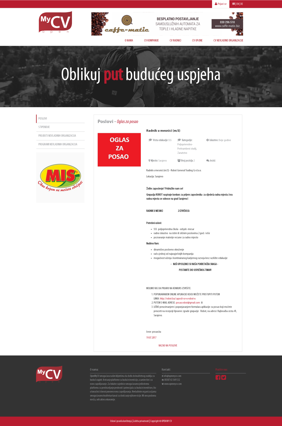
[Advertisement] (60, 258)
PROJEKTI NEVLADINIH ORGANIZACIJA (57, 136)
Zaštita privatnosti (141, 421)
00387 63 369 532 (172, 380)
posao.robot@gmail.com (188, 302)
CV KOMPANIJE (151, 40)
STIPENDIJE (44, 127)
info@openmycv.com (172, 376)
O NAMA (129, 40)
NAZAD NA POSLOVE (168, 345)
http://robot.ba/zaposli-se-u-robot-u (177, 298)
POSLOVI (42, 118)
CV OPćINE (197, 40)
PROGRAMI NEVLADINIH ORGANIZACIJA (57, 144)
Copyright (154, 421)
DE (242, 4)
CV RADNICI (175, 40)
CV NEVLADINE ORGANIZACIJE (228, 40)
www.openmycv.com (173, 384)
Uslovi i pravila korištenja (121, 421)
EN (238, 4)
